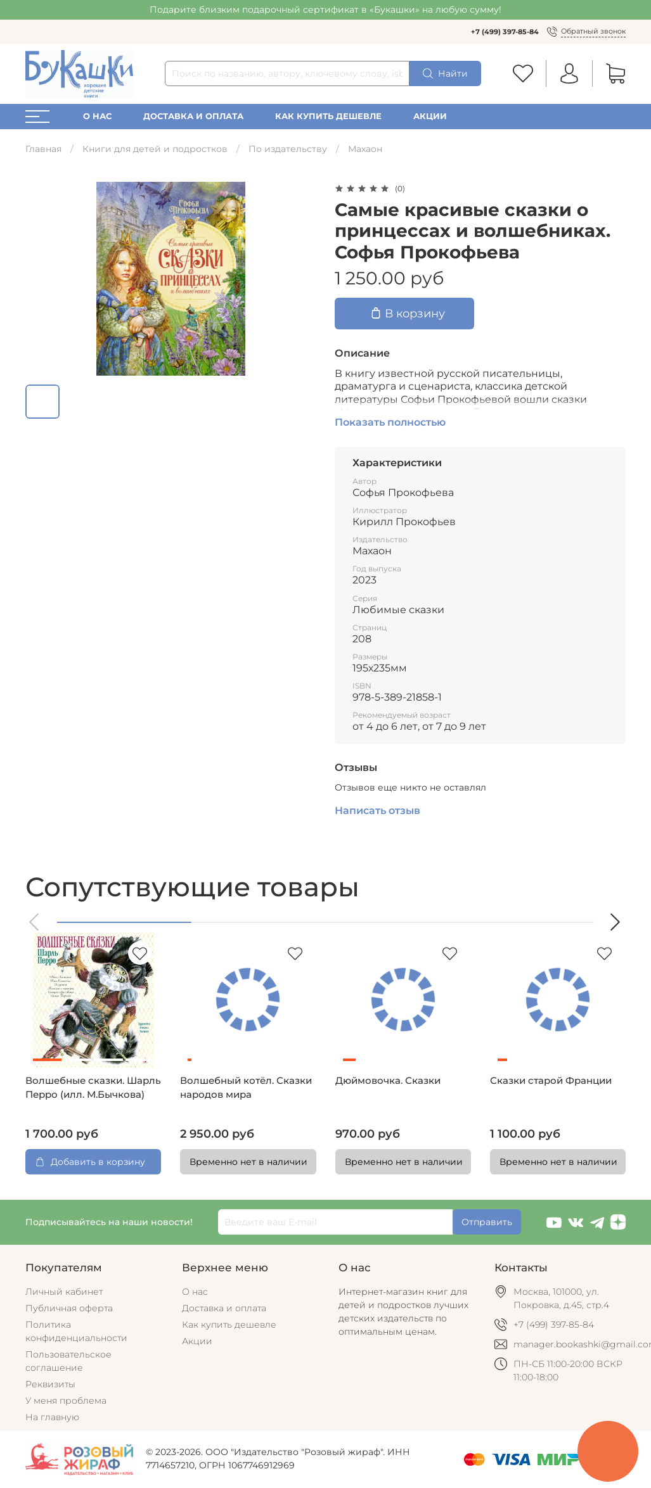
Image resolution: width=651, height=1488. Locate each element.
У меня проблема (65, 1400)
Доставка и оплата (193, 116)
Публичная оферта (69, 1308)
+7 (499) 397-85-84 (505, 31)
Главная (43, 149)
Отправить (486, 1222)
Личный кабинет (64, 1291)
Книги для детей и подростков (155, 149)
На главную (52, 1417)
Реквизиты (50, 1384)
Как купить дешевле (328, 116)
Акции (430, 116)
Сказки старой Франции (551, 1080)
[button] (34, 922)
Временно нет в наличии (248, 1161)
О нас (97, 116)
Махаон (365, 149)
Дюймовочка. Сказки (388, 1080)
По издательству (287, 149)
